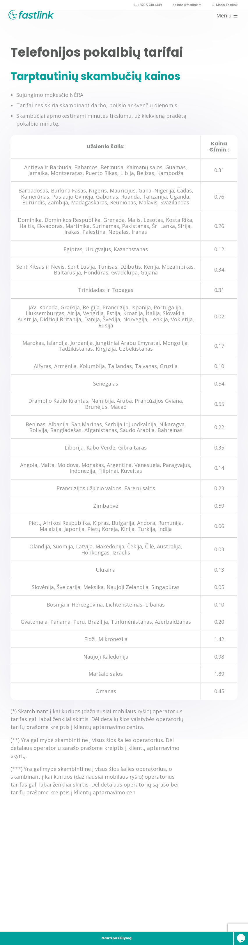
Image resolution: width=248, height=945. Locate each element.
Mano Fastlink (222, 5)
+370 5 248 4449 (129, 5)
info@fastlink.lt (177, 5)
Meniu (225, 23)
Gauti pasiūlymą (35, 932)
